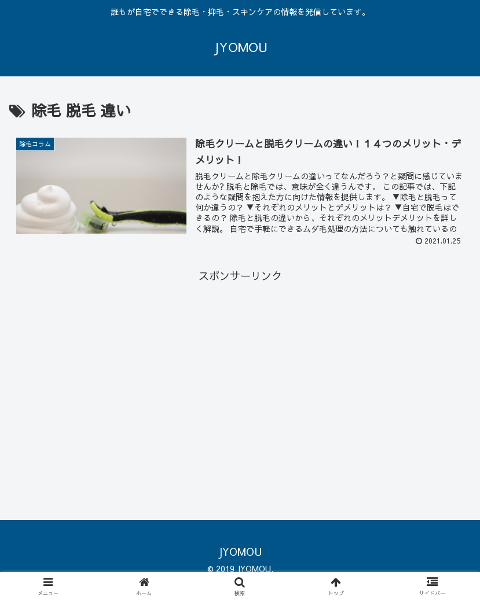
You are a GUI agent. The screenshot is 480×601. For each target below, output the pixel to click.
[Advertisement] (240, 367)
